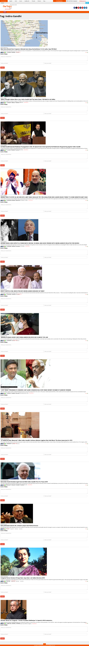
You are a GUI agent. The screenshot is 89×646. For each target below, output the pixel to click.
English (10, 1)
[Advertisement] (44, 7)
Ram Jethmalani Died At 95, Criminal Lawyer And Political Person (19, 525)
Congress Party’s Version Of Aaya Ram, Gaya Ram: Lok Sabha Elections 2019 (23, 578)
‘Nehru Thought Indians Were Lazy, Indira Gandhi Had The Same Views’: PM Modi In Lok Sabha (28, 99)
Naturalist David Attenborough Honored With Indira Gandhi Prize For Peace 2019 (24, 482)
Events (2, 3)
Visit (86, 52)
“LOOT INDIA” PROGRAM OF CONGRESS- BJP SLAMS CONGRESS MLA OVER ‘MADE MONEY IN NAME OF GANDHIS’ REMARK (36, 390)
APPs (87, 2)
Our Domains (3, 1)
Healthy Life (27, 1)
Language (72, 1)
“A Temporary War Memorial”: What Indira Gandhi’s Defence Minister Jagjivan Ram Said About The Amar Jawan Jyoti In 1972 (36, 440)
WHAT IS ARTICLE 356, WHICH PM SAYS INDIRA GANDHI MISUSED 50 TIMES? (22, 291)
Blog (44, 1)
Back (5, 12)
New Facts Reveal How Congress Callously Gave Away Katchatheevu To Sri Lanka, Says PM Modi (28, 49)
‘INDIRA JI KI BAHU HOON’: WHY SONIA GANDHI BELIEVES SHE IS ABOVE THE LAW (24, 337)
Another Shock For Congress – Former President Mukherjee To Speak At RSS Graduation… (27, 620)
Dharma (39, 1)
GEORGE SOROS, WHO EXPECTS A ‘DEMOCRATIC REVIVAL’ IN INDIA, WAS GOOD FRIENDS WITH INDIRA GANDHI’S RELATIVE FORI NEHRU (40, 243)
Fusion (20, 1)
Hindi (16, 1)
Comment (17, 52)
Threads (33, 1)
